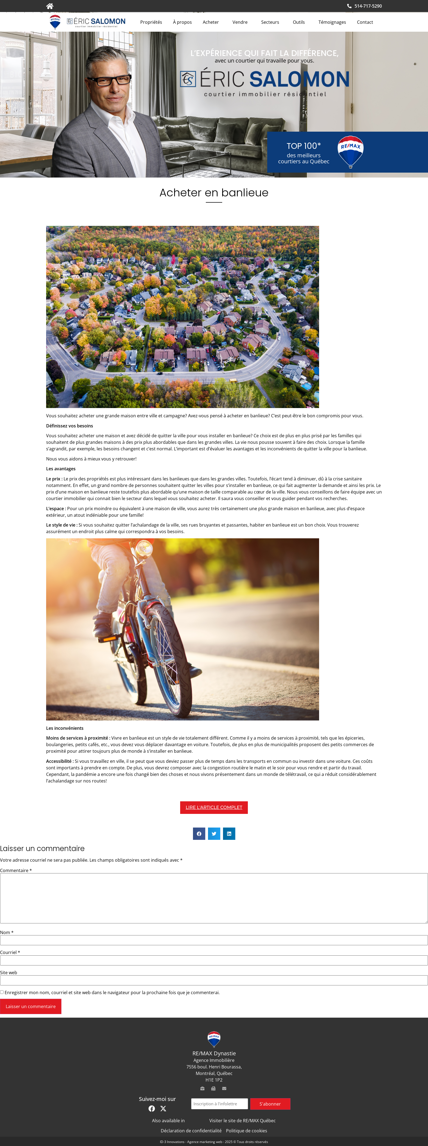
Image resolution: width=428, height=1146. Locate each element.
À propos (182, 22)
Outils (300, 22)
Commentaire (16, 870)
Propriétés (151, 22)
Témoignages (332, 22)
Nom (7, 932)
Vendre (241, 22)
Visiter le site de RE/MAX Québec (242, 1121)
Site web (8, 972)
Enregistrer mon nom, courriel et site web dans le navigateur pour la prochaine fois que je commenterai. (112, 992)
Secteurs (271, 22)
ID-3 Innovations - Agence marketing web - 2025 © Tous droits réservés (214, 1141)
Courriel (10, 952)
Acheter (212, 22)
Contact (365, 22)
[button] (199, 834)
